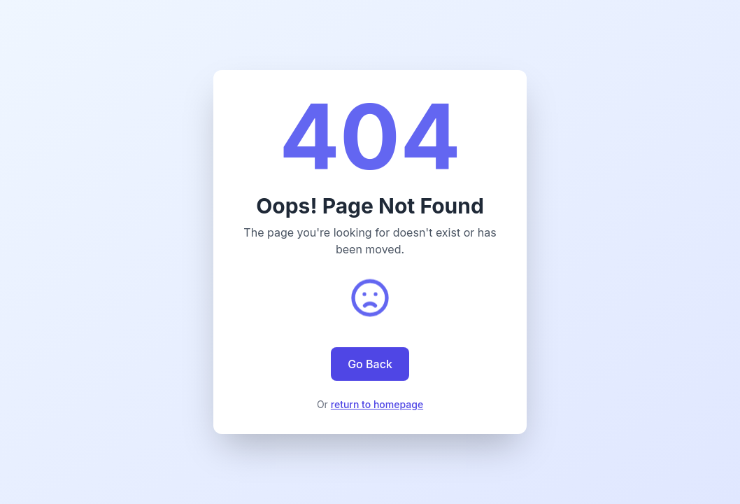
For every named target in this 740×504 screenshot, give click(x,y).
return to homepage (377, 404)
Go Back (370, 364)
